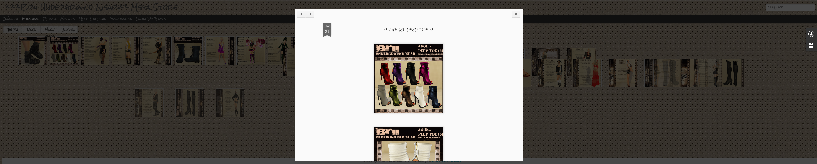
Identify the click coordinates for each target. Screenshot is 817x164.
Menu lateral (92, 19)
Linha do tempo (151, 19)
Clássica (10, 19)
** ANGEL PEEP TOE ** (452, 34)
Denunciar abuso (451, 160)
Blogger (436, 160)
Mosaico (67, 19)
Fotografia (120, 19)
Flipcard (30, 19)
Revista (50, 19)
